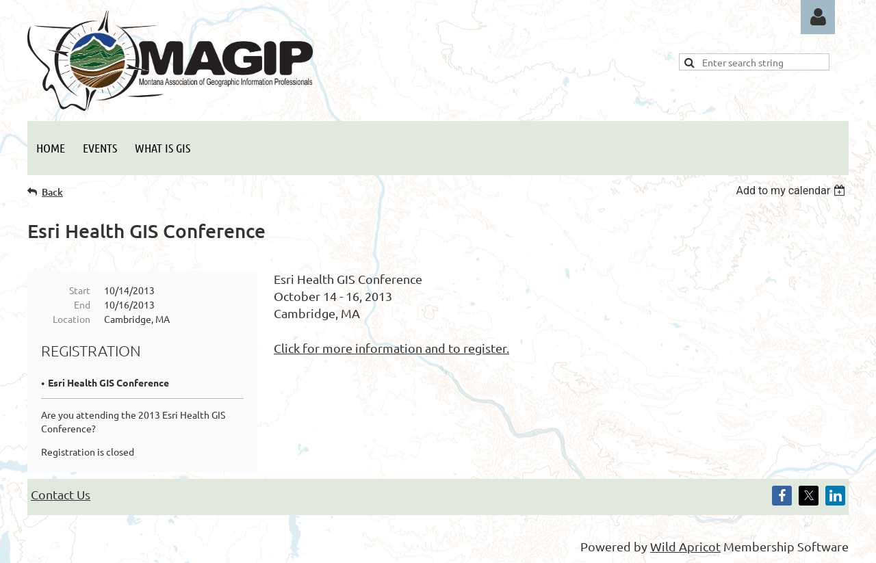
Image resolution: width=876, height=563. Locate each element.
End (82, 304)
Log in (818, 17)
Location (71, 319)
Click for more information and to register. (391, 348)
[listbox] (792, 190)
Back (52, 191)
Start (79, 290)
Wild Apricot (685, 546)
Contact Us (60, 494)
